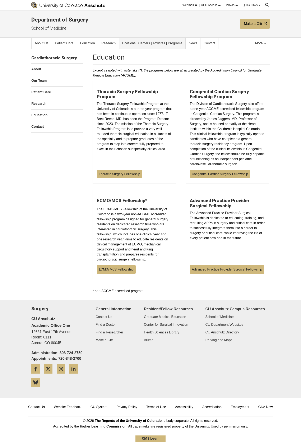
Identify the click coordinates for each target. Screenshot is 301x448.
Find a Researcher (109, 332)
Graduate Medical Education (165, 317)
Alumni (149, 340)
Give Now (265, 407)
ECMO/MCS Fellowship (116, 269)
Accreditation (212, 407)
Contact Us (104, 317)
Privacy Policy (126, 407)
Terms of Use (156, 407)
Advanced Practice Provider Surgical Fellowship (227, 269)
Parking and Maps (218, 340)
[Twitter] (50, 375)
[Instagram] (62, 375)
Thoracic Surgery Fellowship (119, 174)
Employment (240, 407)
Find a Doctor (106, 324)
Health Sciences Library (161, 332)
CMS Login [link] (150, 438)
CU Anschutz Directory (222, 332)
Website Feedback (67, 407)
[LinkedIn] (75, 375)
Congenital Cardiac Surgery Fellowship (220, 174)
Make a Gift (104, 340)
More (261, 43)
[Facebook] (37, 375)
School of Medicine (48, 28)
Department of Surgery (59, 20)
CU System (99, 407)
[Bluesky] (37, 389)
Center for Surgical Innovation (166, 324)
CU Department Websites (224, 324)
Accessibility (184, 407)
